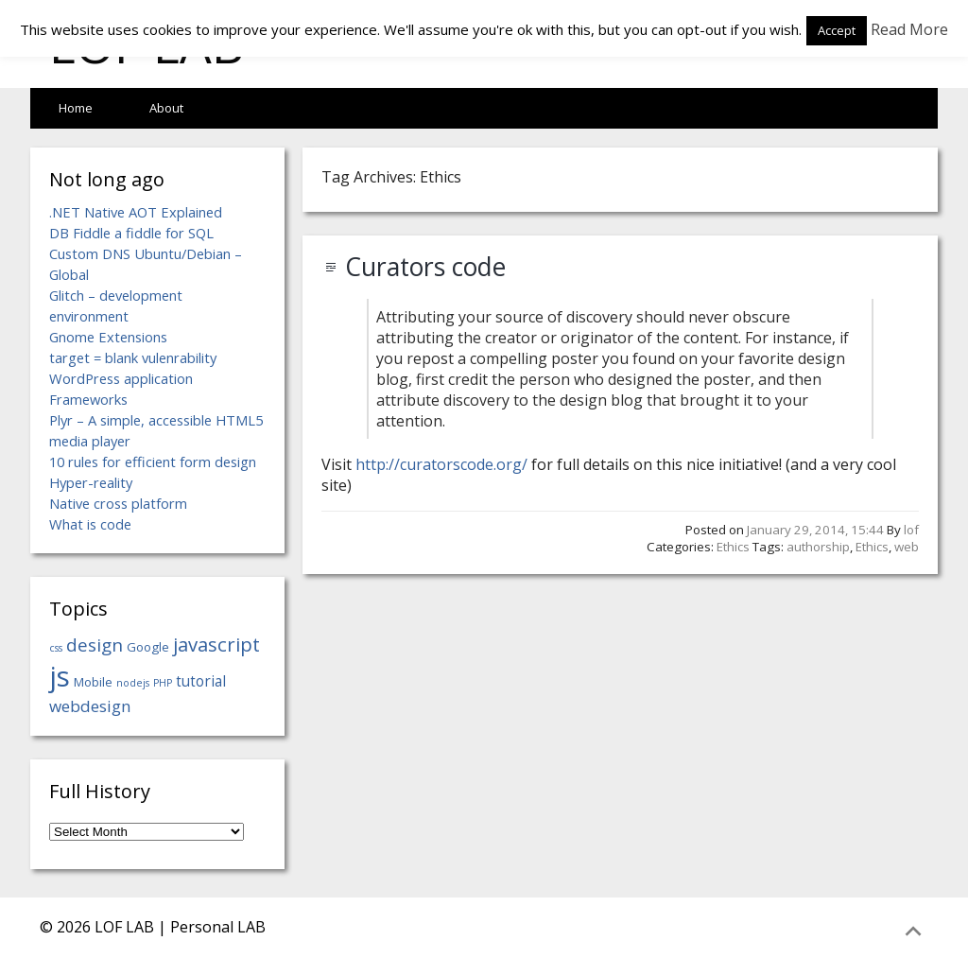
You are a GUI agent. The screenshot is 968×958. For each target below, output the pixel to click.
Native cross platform (118, 503)
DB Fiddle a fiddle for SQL (131, 232)
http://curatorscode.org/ (441, 464)
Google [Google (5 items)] (148, 646)
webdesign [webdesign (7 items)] (90, 706)
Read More (909, 29)
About (166, 107)
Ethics (733, 546)
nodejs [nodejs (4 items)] (132, 682)
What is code (90, 523)
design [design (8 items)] (94, 644)
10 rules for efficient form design (152, 461)
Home (76, 107)
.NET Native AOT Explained (135, 211)
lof (911, 529)
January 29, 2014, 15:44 (815, 529)
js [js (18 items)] (59, 676)
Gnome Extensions (108, 336)
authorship (818, 546)
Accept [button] (837, 30)
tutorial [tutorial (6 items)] (201, 681)
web (906, 546)
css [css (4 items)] (55, 647)
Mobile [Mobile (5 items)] (93, 681)
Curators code (425, 267)
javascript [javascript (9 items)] (216, 644)
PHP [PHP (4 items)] (162, 682)
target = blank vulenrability (132, 357)
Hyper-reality (90, 482)
